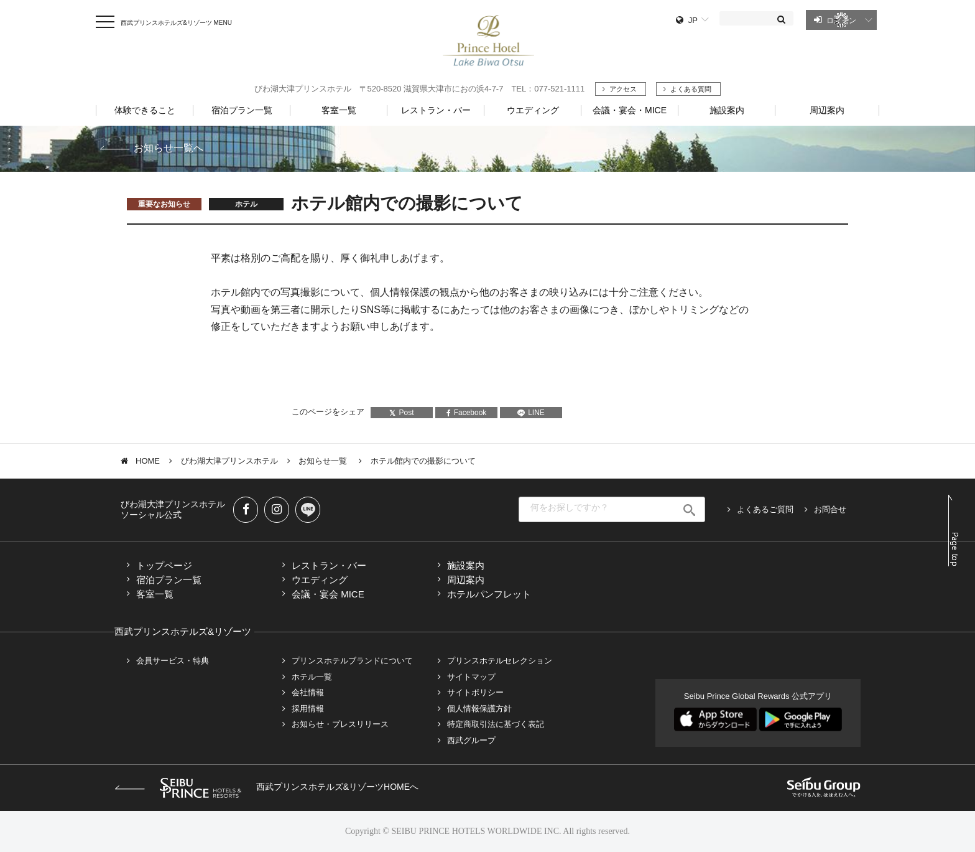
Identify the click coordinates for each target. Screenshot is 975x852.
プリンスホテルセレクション (499, 660)
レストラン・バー (329, 565)
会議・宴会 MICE (328, 594)
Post (401, 412)
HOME (148, 461)
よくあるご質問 (765, 509)
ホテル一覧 (312, 676)
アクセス (623, 89)
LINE (531, 412)
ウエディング (320, 579)
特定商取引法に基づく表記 (495, 724)
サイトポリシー (475, 692)
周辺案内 (465, 579)
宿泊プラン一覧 (168, 579)
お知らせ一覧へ (168, 148)
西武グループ (471, 740)
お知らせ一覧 (323, 461)
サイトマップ (471, 676)
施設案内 (465, 565)
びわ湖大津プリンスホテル (229, 461)
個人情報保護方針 (479, 708)
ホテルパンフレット (489, 594)
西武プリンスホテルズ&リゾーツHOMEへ (266, 787)
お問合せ (830, 509)
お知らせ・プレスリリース (340, 724)
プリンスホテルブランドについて (352, 660)
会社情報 (308, 692)
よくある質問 (690, 89)
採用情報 (308, 708)
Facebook (466, 412)
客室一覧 (154, 594)
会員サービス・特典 (172, 660)
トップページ (164, 565)
